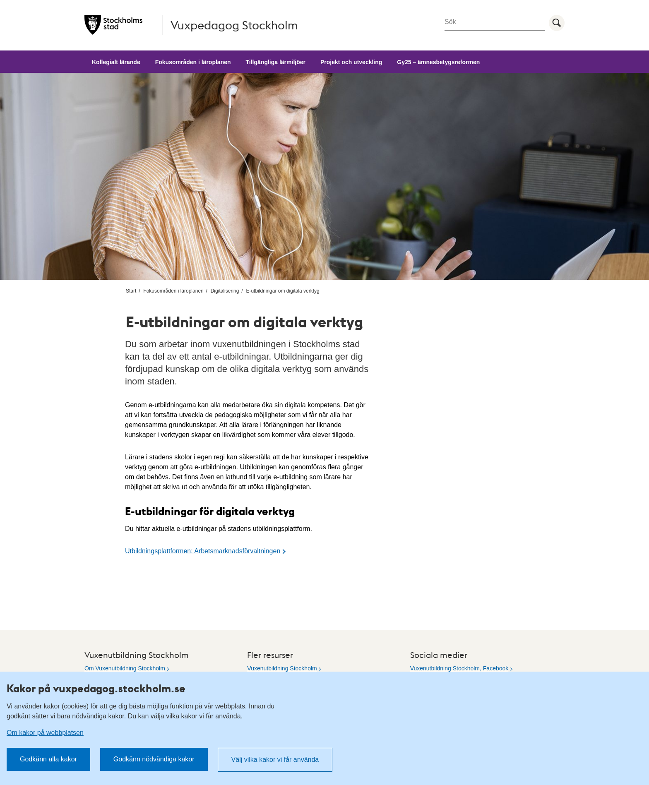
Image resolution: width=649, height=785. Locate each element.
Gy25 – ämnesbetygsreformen (438, 62)
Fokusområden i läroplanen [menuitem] (173, 291)
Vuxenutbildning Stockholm (282, 668)
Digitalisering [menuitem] (225, 291)
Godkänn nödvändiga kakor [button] (154, 759)
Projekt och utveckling (351, 62)
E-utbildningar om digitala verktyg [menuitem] (282, 291)
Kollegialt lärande (116, 62)
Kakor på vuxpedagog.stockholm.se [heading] (96, 688)
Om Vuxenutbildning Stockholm (124, 668)
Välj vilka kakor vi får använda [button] (275, 759)
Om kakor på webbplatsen (45, 732)
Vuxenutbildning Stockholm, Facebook (459, 668)
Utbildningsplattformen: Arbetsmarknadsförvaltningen (202, 551)
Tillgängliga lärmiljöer (275, 62)
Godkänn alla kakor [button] (48, 759)
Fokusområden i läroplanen (193, 62)
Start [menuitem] (131, 291)
